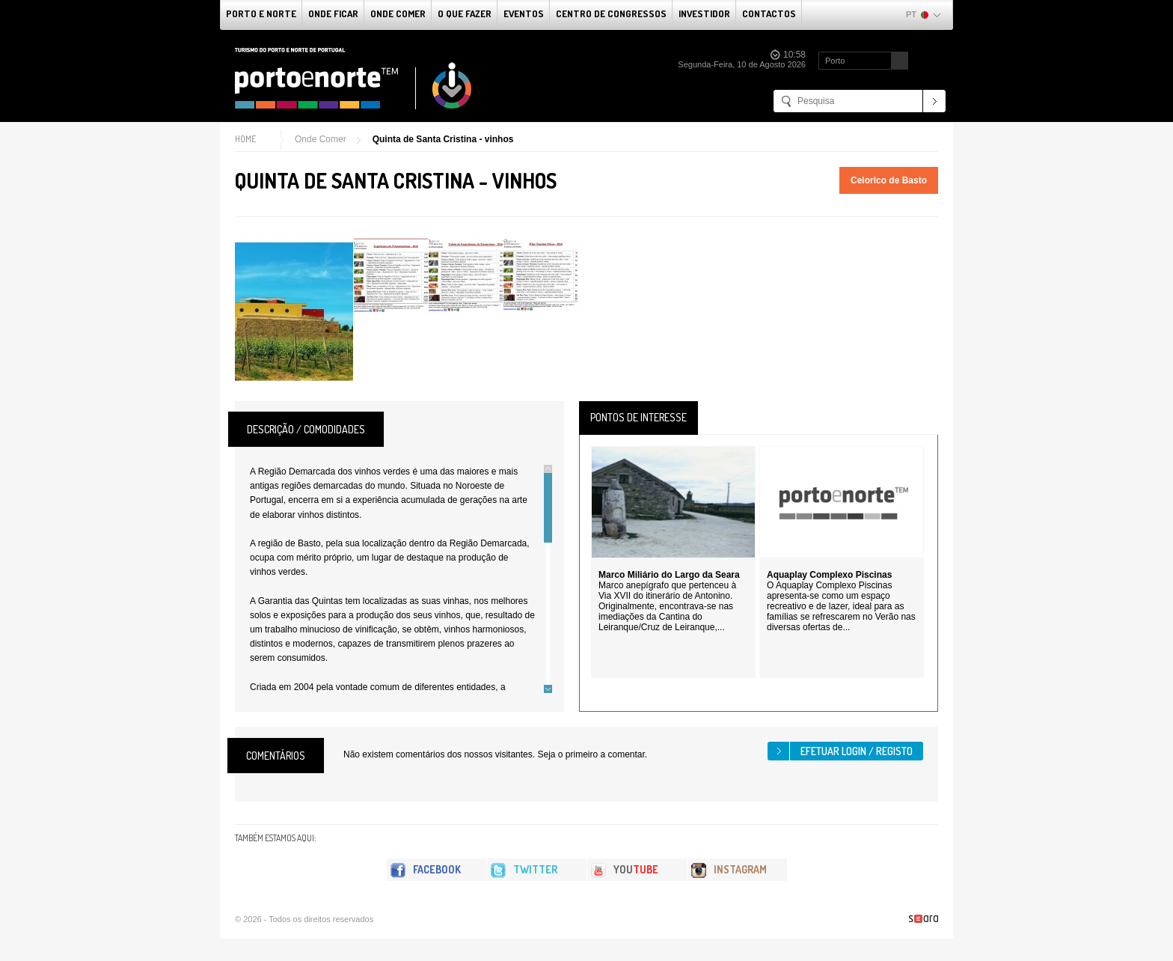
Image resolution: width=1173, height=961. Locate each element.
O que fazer (464, 13)
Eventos (523, 13)
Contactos (769, 13)
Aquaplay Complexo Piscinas (829, 575)
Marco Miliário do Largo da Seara (669, 575)
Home (245, 138)
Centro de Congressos (611, 13)
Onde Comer (398, 13)
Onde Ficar (333, 13)
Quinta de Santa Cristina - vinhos (443, 139)
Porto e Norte (261, 13)
